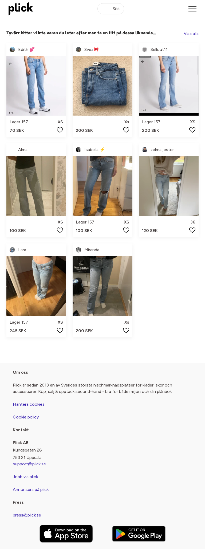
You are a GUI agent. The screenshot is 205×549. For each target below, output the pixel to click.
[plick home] (21, 8)
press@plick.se (27, 515)
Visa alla (191, 33)
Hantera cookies (29, 404)
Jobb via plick (25, 476)
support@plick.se (29, 463)
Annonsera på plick (31, 489)
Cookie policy (26, 417)
